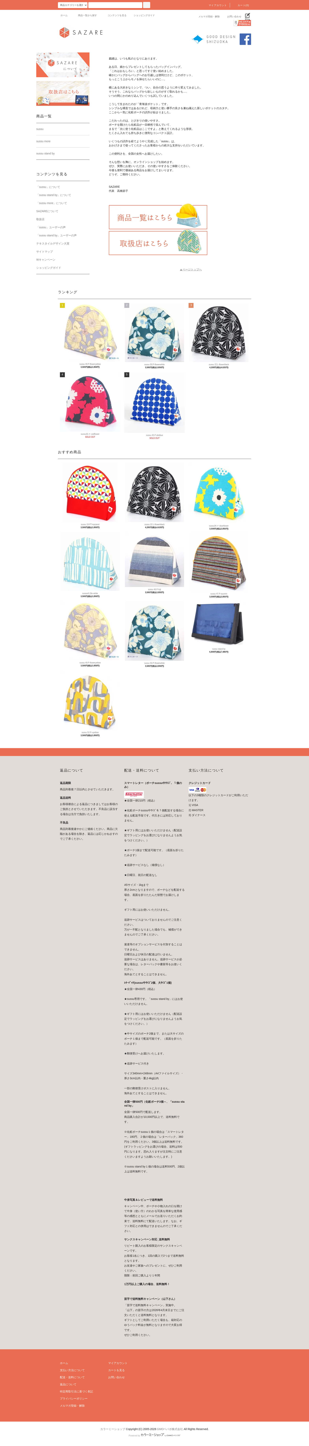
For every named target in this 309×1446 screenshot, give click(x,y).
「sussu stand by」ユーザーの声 (56, 235)
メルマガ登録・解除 (207, 16)
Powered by (154, 1435)
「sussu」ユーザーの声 (51, 227)
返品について (68, 1384)
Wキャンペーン (45, 259)
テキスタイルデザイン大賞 (52, 243)
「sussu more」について (51, 203)
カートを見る (116, 1370)
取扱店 (40, 219)
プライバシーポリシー (73, 1398)
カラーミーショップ (112, 1429)
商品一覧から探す (85, 15)
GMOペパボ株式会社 (170, 1429)
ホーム (64, 15)
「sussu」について (48, 187)
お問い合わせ (231, 16)
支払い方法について (72, 1370)
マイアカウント (215, 5)
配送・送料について (72, 1377)
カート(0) (241, 5)
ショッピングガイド (144, 15)
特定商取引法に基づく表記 (76, 1391)
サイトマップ (44, 251)
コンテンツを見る (115, 15)
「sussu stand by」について (53, 195)
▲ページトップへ (191, 269)
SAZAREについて (47, 211)
